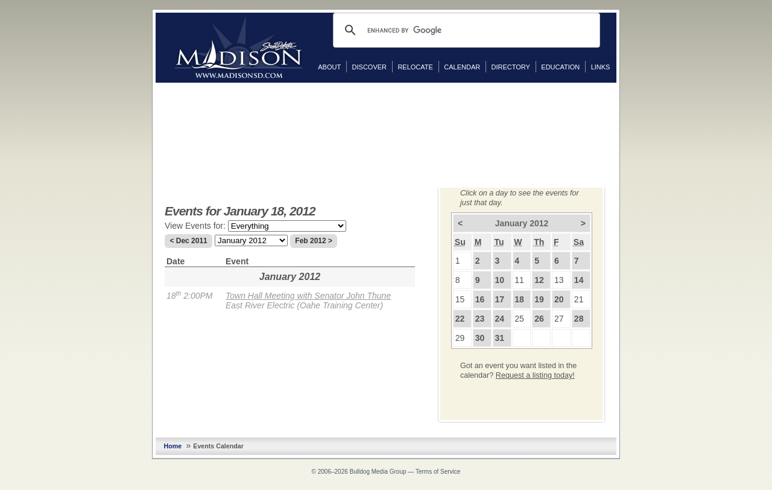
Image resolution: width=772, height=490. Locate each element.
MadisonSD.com (238, 47)
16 (480, 299)
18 (519, 299)
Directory (511, 67)
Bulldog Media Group (378, 471)
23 (480, 318)
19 (539, 299)
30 (480, 338)
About (329, 67)
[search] (464, 30)
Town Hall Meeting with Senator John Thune (308, 296)
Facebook (628, 95)
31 (499, 338)
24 (499, 318)
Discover (369, 67)
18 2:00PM (189, 296)
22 (460, 318)
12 (539, 280)
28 (579, 318)
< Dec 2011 (188, 241)
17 (499, 299)
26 (539, 318)
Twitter (628, 114)
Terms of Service (438, 471)
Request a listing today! (535, 375)
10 (499, 280)
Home (173, 446)
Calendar (462, 67)
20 (559, 299)
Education (560, 67)
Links (600, 67)
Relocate (414, 67)
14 (579, 280)
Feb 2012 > (313, 241)
